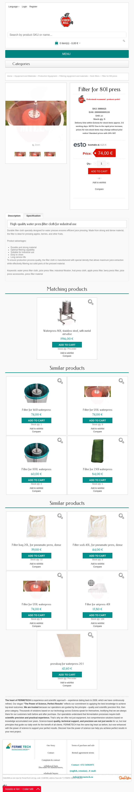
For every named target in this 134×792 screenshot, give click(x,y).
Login (24, 6)
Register (33, 6)
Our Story (51, 745)
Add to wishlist (99, 182)
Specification (34, 215)
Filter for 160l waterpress (36, 409)
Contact (51, 752)
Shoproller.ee (125, 777)
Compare (99, 189)
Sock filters (94, 76)
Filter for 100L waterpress (36, 469)
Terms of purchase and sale (83, 745)
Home (9, 76)
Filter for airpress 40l (97, 604)
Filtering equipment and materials (73, 76)
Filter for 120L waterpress (97, 409)
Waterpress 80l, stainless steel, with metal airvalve (67, 332)
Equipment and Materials (25, 76)
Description (14, 215)
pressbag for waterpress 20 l (67, 663)
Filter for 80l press (109, 76)
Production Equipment (47, 76)
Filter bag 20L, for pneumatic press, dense (36, 544)
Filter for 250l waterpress (97, 469)
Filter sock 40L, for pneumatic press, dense (97, 544)
